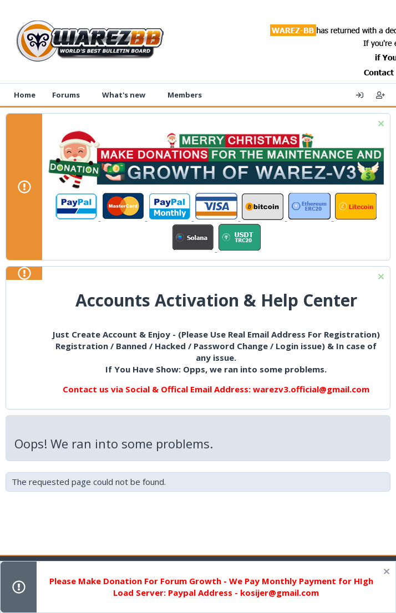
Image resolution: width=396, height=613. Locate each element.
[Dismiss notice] (379, 125)
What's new (123, 95)
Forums (66, 95)
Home (24, 95)
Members (184, 95)
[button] (87, 95)
